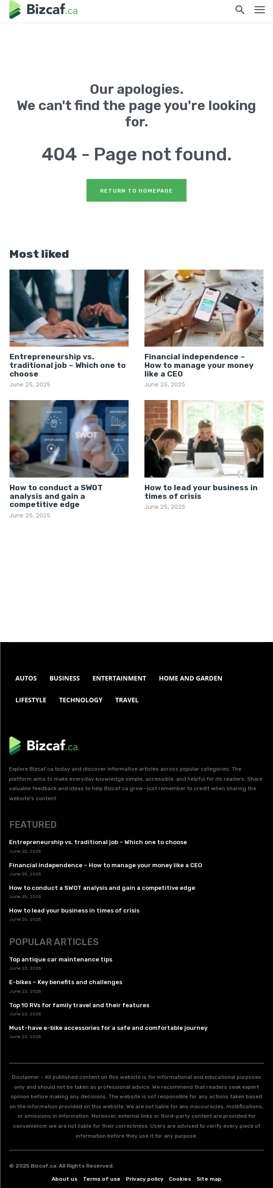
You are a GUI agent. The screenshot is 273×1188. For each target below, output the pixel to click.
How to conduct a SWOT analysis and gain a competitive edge (56, 496)
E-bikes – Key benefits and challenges (65, 982)
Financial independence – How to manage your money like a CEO (199, 365)
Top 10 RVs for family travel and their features (79, 1005)
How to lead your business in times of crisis (201, 492)
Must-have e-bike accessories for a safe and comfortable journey (108, 1027)
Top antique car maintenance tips (60, 959)
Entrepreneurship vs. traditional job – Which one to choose (68, 365)
